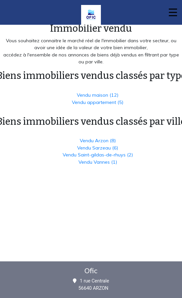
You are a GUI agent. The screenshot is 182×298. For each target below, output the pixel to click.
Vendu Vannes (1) (97, 162)
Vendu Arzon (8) (98, 141)
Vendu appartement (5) (97, 102)
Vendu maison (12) (97, 95)
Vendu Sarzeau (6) (97, 148)
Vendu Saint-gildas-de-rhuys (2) (98, 155)
